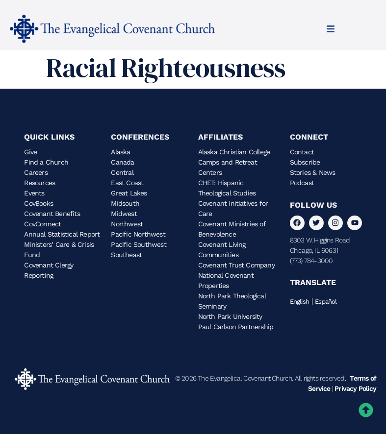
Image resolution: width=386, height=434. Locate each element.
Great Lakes (129, 193)
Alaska (120, 152)
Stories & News (312, 172)
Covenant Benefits (51, 213)
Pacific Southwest (138, 244)
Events (34, 193)
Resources (39, 183)
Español (325, 301)
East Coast (127, 183)
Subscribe (305, 162)
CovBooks (38, 203)
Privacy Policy (355, 388)
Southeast (126, 255)
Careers (35, 172)
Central (122, 172)
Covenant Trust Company (236, 265)
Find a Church (46, 162)
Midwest (123, 213)
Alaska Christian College (234, 152)
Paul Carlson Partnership (236, 327)
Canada (122, 162)
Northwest (127, 224)
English (299, 301)
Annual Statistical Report (62, 234)
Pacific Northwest (138, 234)
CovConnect (42, 224)
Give (30, 152)
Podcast (302, 183)
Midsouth (125, 203)
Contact (302, 152)
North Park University (230, 316)
